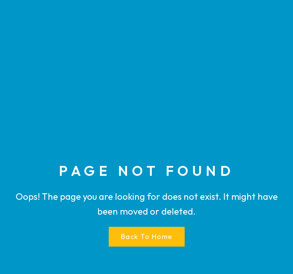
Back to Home (146, 236)
